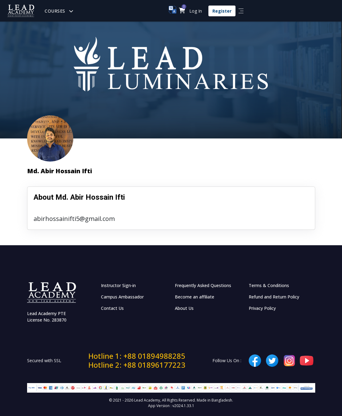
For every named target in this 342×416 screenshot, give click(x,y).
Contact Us (112, 308)
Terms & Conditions (269, 285)
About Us (184, 308)
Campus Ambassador (122, 297)
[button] (182, 11)
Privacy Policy (262, 308)
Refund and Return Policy (274, 297)
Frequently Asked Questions (203, 285)
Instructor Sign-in (118, 285)
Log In (195, 11)
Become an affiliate (194, 297)
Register (221, 11)
